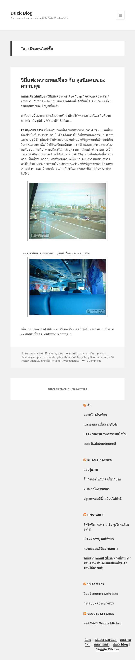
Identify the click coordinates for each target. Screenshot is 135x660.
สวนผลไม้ (45, 360)
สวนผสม (56, 360)
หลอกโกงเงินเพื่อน (95, 415)
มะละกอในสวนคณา (96, 489)
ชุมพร (39, 357)
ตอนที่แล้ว (74, 101)
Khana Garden (99, 460)
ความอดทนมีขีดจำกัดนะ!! (100, 549)
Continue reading (57, 334)
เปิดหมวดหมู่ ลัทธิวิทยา (98, 539)
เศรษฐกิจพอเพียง (70, 360)
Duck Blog (21, 13)
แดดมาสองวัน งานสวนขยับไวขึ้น (104, 434)
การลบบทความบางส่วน (98, 603)
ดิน (89, 405)
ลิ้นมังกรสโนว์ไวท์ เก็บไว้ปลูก (102, 479)
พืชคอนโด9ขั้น (71, 357)
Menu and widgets (120, 19)
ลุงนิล (83, 357)
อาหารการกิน (87, 353)
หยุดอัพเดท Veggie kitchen (102, 623)
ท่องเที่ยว (73, 353)
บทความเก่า (95, 584)
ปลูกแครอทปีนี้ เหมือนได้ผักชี (102, 499)
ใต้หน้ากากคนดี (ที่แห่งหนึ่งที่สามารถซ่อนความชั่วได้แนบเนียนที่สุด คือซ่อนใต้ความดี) (107, 563)
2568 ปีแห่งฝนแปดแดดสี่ (99, 444)
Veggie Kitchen (100, 614)
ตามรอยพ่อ (49, 357)
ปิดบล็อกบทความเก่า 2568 (100, 594)
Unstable (95, 515)
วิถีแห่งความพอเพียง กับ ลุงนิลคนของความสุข (63, 83)
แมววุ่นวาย (90, 470)
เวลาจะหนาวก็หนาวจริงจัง (100, 424)
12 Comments (93, 360)
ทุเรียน (59, 357)
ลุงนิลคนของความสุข (99, 357)
